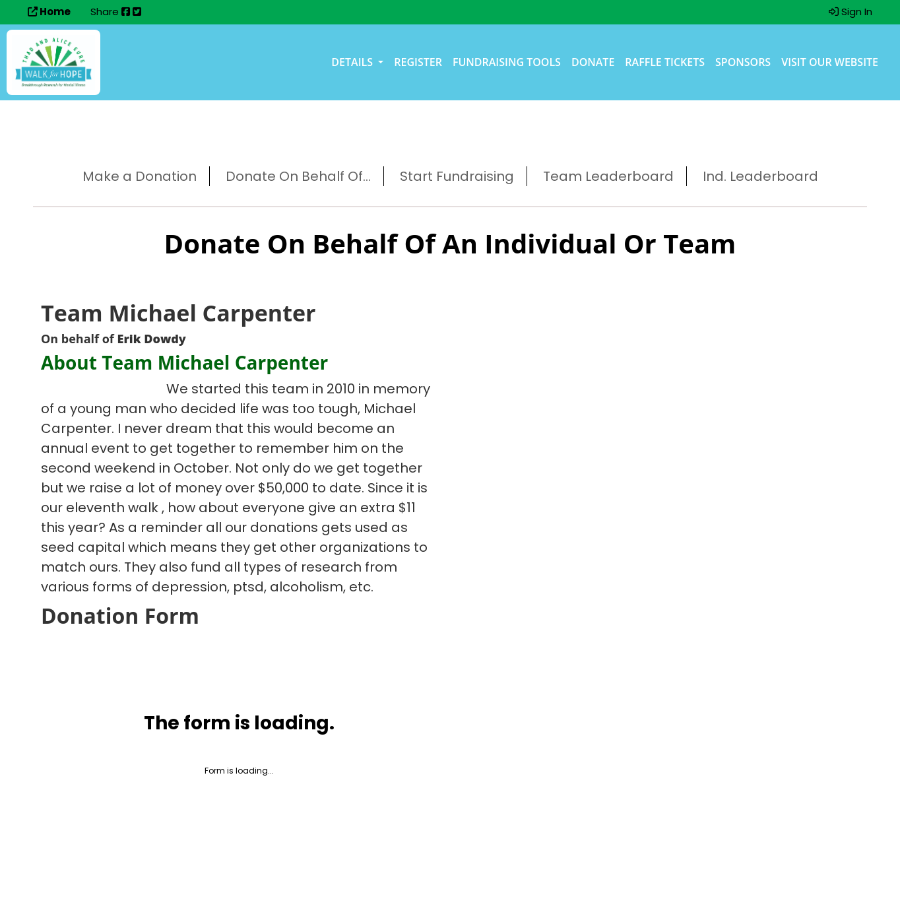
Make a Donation (139, 176)
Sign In (850, 11)
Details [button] (353, 62)
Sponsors (743, 62)
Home (49, 11)
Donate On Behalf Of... (298, 176)
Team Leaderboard (608, 176)
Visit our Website (829, 62)
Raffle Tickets (665, 62)
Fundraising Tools (507, 62)
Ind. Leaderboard (760, 176)
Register (418, 62)
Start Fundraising (457, 176)
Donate (592, 62)
